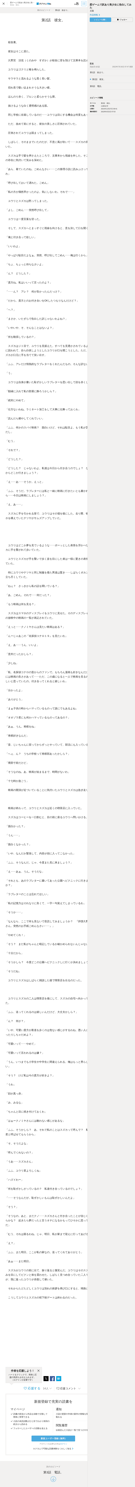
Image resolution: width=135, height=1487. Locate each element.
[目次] (84, 3)
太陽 (92, 11)
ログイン (63, 1444)
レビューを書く (100, 20)
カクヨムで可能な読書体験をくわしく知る (53, 1448)
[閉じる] (38, 1371)
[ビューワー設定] (76, 3)
